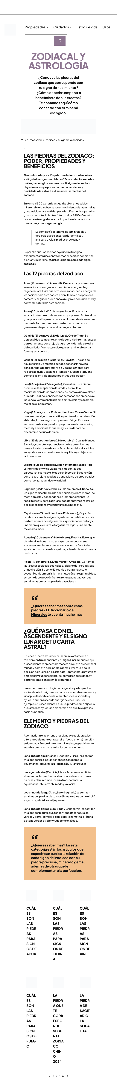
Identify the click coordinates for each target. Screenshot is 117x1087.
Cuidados (61, 27)
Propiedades (35, 27)
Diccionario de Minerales (52, 612)
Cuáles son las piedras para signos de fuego (31, 1020)
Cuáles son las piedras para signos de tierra (58, 933)
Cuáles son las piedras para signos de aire (85, 931)
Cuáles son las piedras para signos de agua (31, 931)
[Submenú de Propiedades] (47, 27)
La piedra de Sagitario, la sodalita (85, 1013)
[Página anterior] (49, 1076)
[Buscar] (60, 41)
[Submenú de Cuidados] (71, 27)
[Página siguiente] (67, 1076)
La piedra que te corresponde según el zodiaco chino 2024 (58, 1028)
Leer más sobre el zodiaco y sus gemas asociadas (54, 140)
